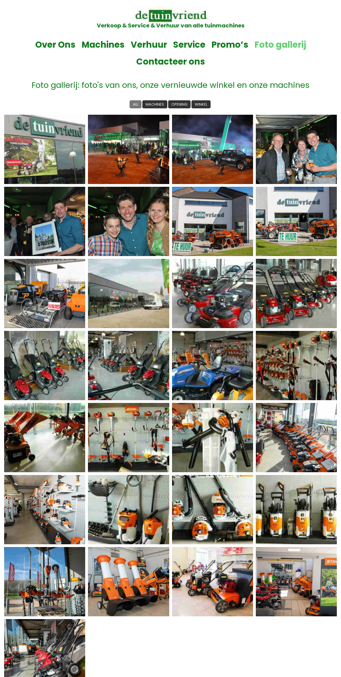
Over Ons (28, 45)
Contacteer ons (300, 45)
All (134, 87)
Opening (179, 87)
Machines (73, 45)
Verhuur (115, 45)
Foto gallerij (238, 45)
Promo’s (192, 45)
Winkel (202, 87)
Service (153, 45)
